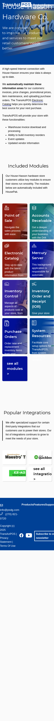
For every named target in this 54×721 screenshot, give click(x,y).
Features (39, 504)
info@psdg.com (9, 507)
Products (38, 4)
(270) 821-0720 (9, 516)
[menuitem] (38, 7)
